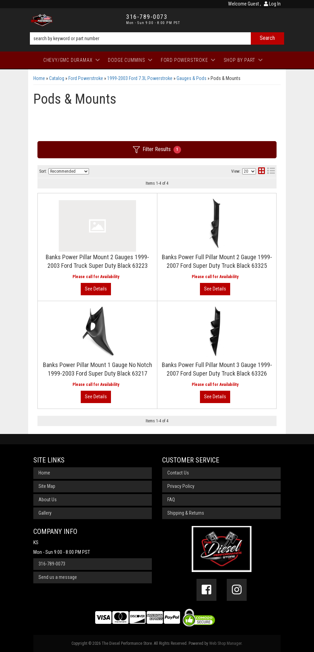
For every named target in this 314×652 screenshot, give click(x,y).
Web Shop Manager (225, 643)
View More (96, 289)
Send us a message (57, 577)
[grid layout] (261, 171)
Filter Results (157, 149)
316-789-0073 (51, 564)
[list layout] (271, 171)
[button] (157, 38)
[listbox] (68, 171)
